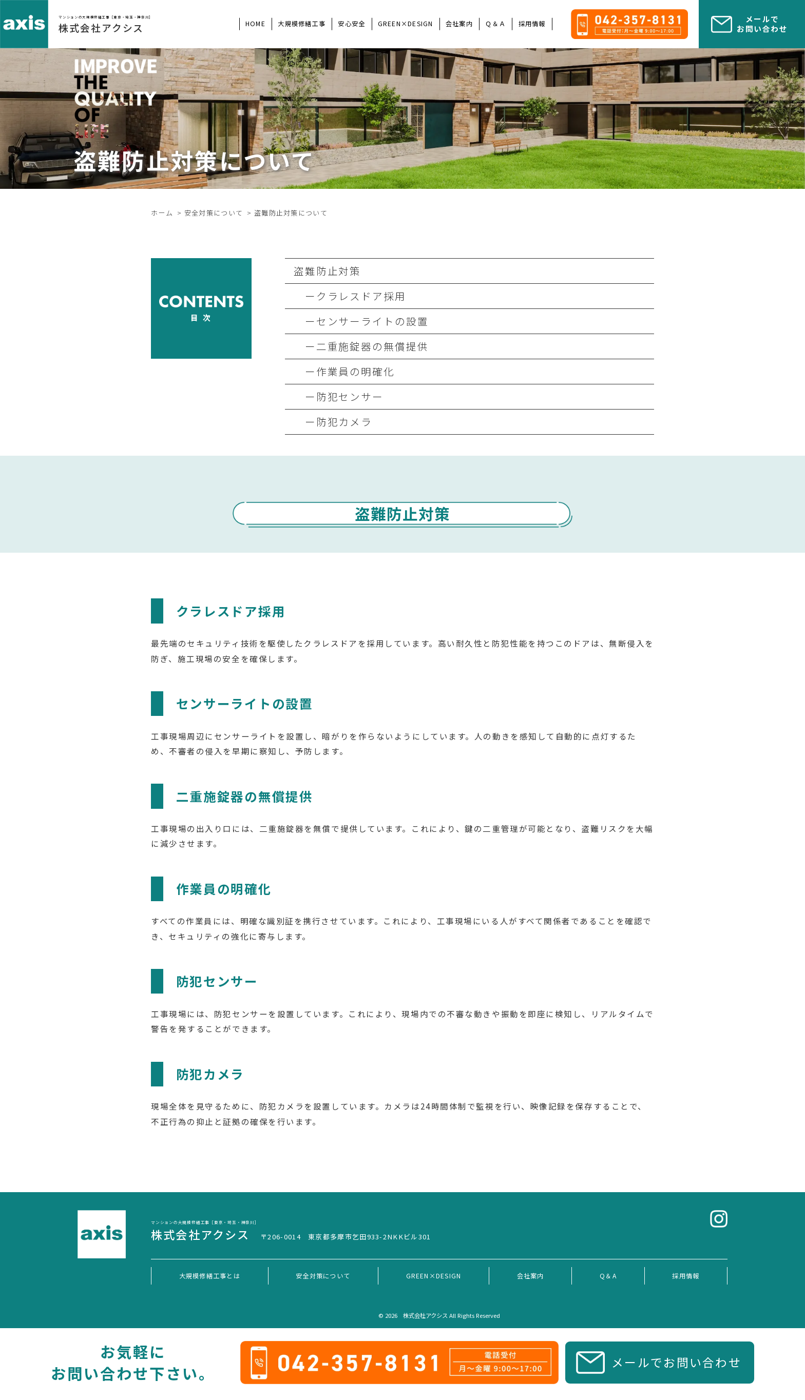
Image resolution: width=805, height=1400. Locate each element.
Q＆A (608, 1275)
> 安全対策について (210, 213)
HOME (255, 23)
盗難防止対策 (327, 270)
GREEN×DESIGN (405, 23)
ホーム (162, 213)
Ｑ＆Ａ (495, 23)
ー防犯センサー (339, 396)
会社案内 (459, 23)
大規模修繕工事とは (209, 1275)
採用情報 (532, 23)
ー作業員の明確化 (344, 371)
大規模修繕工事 (301, 23)
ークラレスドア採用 (350, 295)
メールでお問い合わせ (676, 1362)
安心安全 (351, 23)
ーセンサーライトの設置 (361, 321)
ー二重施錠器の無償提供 (361, 346)
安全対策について (323, 1275)
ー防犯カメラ (333, 421)
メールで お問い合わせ (762, 23)
